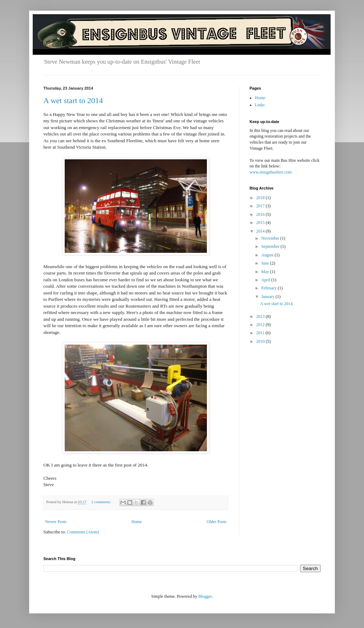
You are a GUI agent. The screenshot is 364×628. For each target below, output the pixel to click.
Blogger (205, 596)
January (268, 296)
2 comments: (101, 502)
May (265, 271)
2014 (261, 231)
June (265, 263)
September (270, 246)
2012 (261, 324)
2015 (261, 222)
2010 (261, 341)
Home (137, 521)
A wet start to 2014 (73, 100)
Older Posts (216, 521)
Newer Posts (55, 521)
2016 (261, 214)
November (270, 238)
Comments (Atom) (83, 531)
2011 (261, 332)
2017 (261, 205)
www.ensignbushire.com (271, 172)
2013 (261, 316)
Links (259, 104)
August (268, 254)
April (266, 279)
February (269, 288)
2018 (261, 197)
